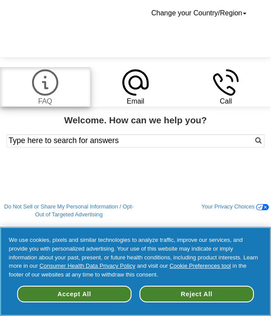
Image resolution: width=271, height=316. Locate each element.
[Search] (238, 140)
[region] (135, 271)
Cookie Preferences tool (200, 265)
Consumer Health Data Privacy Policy (87, 265)
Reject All (196, 294)
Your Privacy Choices (235, 206)
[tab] (45, 87)
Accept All (74, 294)
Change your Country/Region (200, 13)
